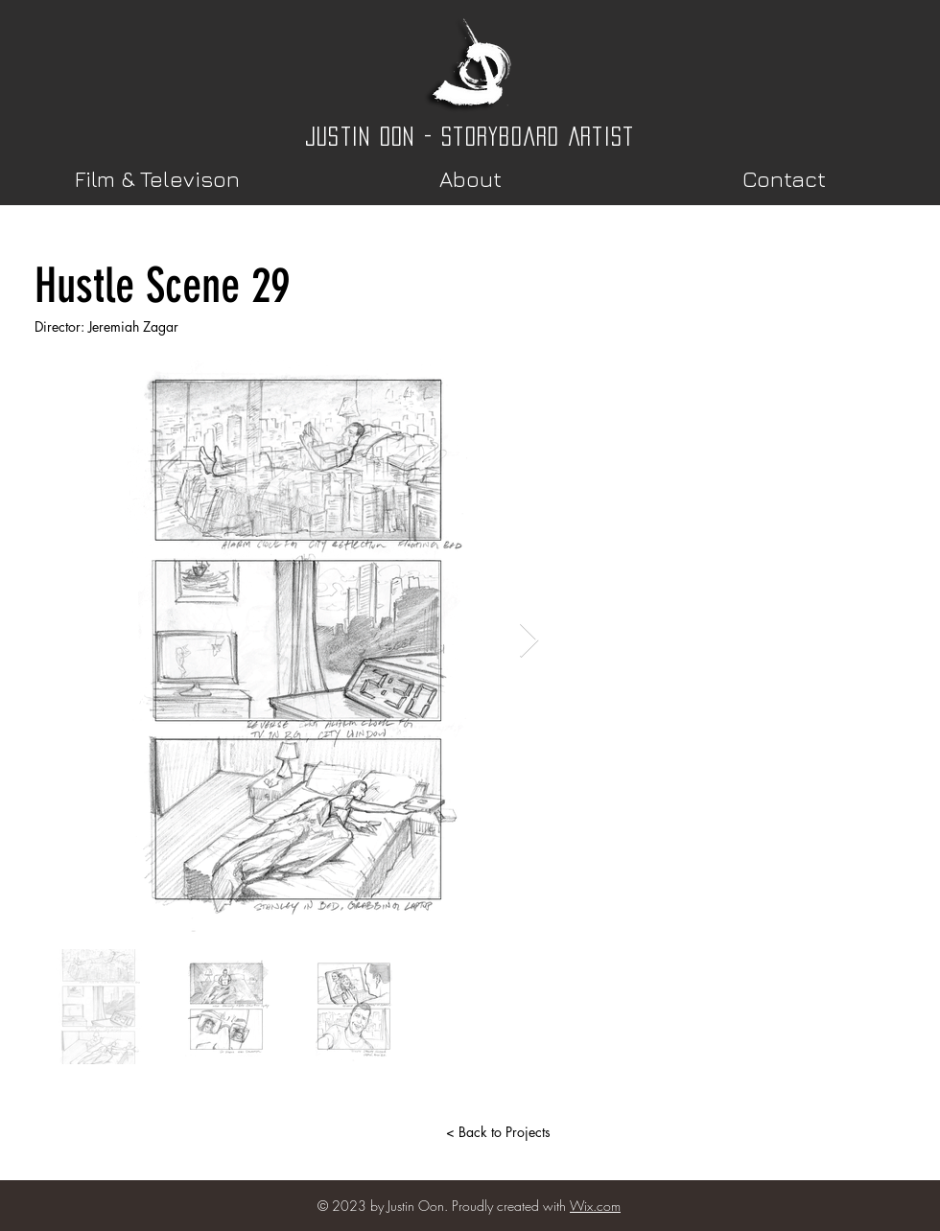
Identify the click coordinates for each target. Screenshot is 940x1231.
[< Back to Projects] (498, 1132)
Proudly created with (511, 1205)
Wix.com (595, 1205)
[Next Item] (529, 641)
